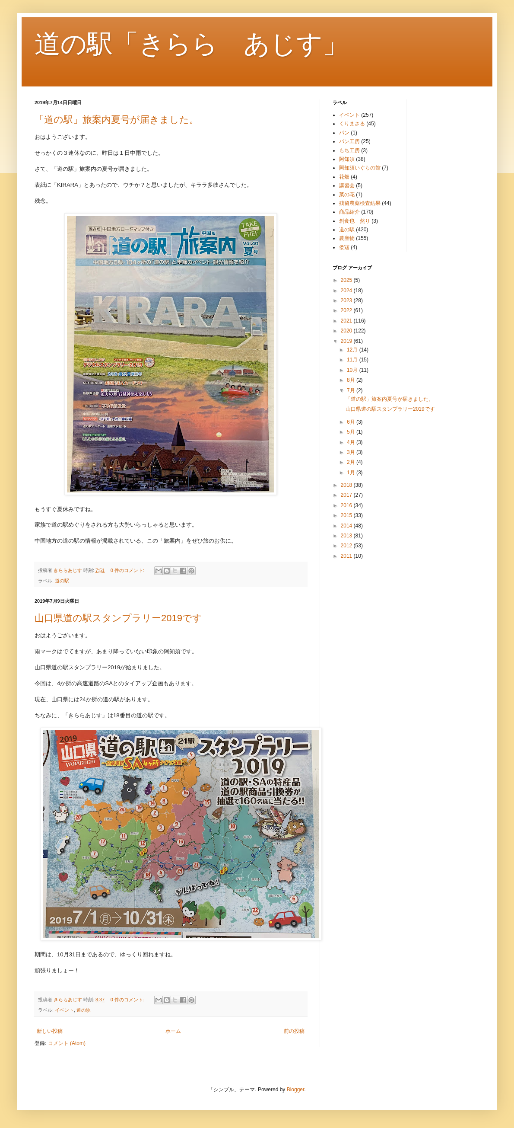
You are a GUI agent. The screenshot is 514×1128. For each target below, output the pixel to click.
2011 (347, 556)
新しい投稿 (50, 1031)
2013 (347, 536)
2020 (347, 331)
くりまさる (352, 124)
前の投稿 (294, 1031)
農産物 (347, 238)
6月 (351, 422)
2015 (347, 515)
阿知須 (347, 159)
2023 (347, 300)
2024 (347, 291)
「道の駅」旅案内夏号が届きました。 (117, 119)
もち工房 (349, 150)
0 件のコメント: (128, 570)
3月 (351, 452)
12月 (353, 350)
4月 (351, 442)
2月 (351, 462)
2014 (347, 526)
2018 (347, 485)
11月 (353, 360)
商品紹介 (349, 212)
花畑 (344, 177)
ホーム (173, 1031)
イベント (64, 1010)
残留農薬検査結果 (360, 203)
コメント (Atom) (67, 1043)
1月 (351, 473)
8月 (351, 380)
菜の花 (347, 195)
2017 (347, 495)
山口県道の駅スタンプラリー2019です (118, 618)
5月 (351, 432)
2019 (347, 341)
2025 (347, 280)
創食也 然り (354, 221)
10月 (353, 370)
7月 (351, 390)
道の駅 (62, 580)
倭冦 (344, 247)
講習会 (347, 185)
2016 (347, 505)
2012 (347, 546)
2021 (347, 321)
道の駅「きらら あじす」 (192, 43)
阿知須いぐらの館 (360, 168)
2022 (347, 310)
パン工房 (349, 141)
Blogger (296, 1089)
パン (344, 133)
